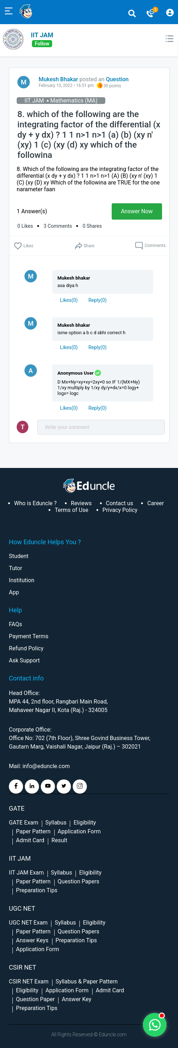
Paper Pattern (33, 831)
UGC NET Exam (28, 922)
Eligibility (84, 822)
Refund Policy (26, 648)
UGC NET (22, 908)
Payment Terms (28, 636)
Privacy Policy (120, 510)
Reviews (81, 503)
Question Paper (35, 999)
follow (42, 43)
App (14, 592)
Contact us (119, 503)
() (69, 300)
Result (59, 840)
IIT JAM (42, 35)
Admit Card (30, 840)
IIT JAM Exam (26, 872)
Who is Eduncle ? (35, 503)
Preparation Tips (36, 890)
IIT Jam (20, 858)
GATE (16, 808)
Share (84, 246)
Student (18, 556)
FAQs (15, 624)
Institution (21, 580)
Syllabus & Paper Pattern (87, 981)
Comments (150, 246)
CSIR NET (22, 967)
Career (155, 503)
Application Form (79, 831)
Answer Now (137, 211)
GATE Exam (23, 822)
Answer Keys (32, 940)
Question (117, 79)
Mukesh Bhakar (58, 79)
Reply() (97, 300)
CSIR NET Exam (29, 981)
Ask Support (24, 660)
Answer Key (76, 999)
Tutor (15, 568)
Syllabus (56, 822)
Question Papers (78, 881)
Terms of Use (71, 510)
